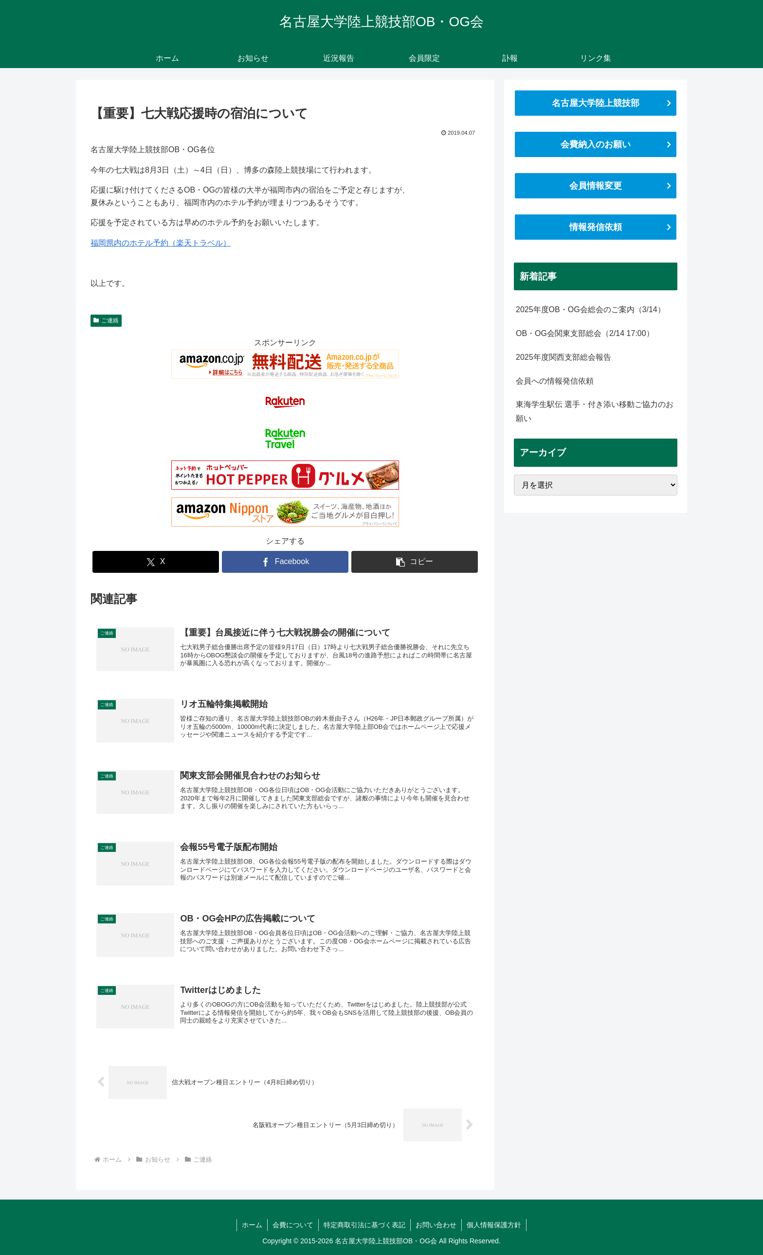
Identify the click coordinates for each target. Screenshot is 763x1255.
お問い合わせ (436, 1225)
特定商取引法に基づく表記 (364, 1225)
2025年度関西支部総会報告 (563, 357)
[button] (414, 562)
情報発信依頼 (595, 227)
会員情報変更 (595, 186)
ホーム (252, 1225)
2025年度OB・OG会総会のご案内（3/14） (590, 309)
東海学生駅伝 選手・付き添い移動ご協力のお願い (594, 411)
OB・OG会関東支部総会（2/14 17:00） (585, 333)
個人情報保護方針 (494, 1225)
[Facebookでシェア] (285, 562)
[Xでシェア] (155, 562)
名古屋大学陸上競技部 (595, 103)
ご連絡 (106, 320)
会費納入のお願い (596, 144)
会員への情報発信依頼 (555, 381)
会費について (292, 1225)
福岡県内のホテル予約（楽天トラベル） (161, 243)
